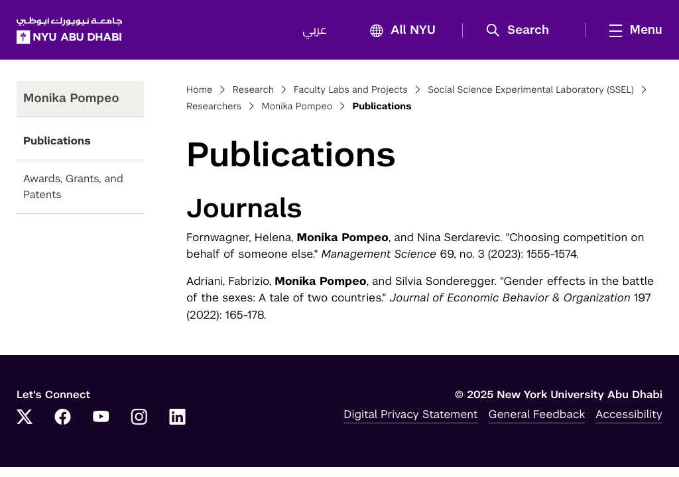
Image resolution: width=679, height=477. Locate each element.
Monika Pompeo (296, 107)
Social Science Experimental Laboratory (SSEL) (531, 90)
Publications (57, 141)
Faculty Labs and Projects (351, 90)
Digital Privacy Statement (410, 414)
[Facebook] (63, 418)
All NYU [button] (399, 30)
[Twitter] (24, 418)
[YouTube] (100, 418)
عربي (314, 30)
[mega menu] (631, 30)
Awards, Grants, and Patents (73, 186)
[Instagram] (139, 418)
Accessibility (628, 414)
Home (199, 90)
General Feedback (537, 414)
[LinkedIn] (177, 418)
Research (253, 90)
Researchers (213, 107)
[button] (522, 30)
